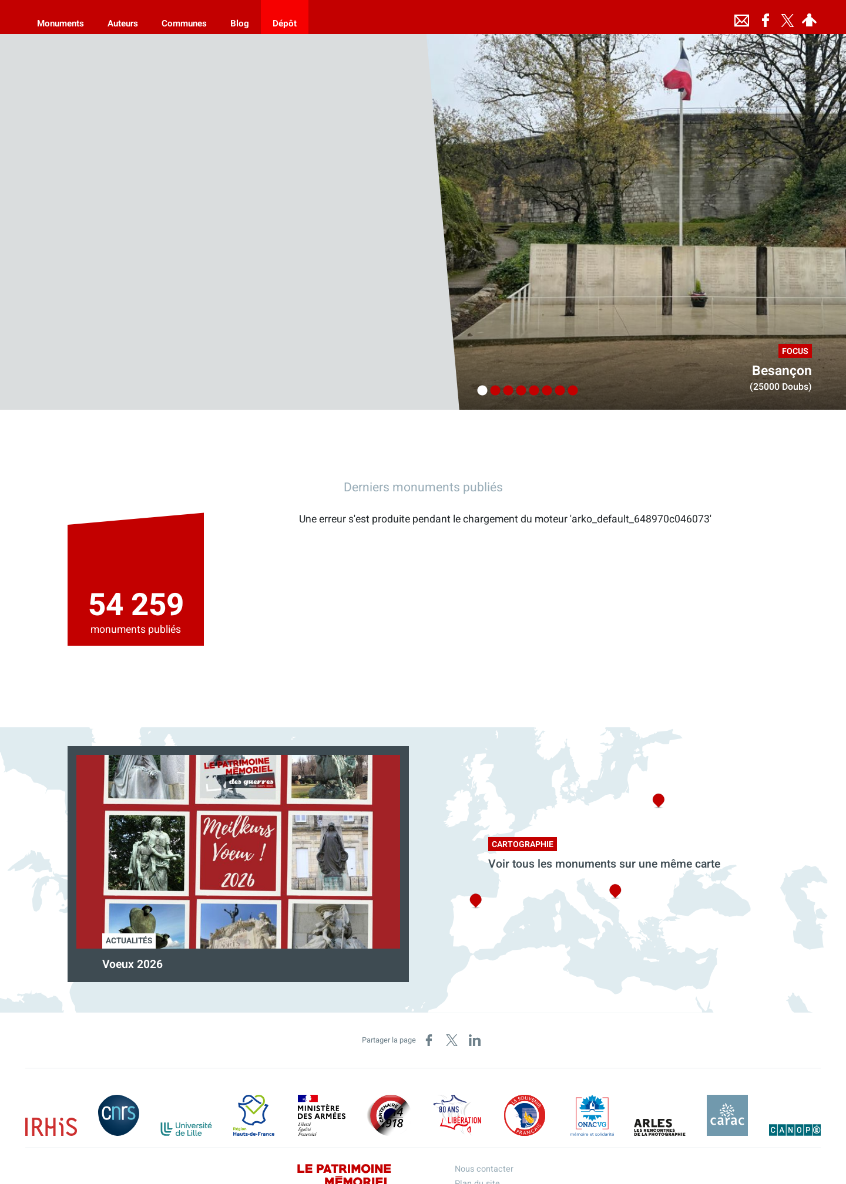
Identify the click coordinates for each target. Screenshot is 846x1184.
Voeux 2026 (132, 964)
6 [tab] (544, 391)
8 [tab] (570, 391)
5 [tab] (531, 391)
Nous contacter (484, 1169)
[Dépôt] (284, 17)
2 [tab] (492, 391)
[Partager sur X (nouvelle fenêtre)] (452, 1040)
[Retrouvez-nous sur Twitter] (788, 17)
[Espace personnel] (809, 17)
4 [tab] (518, 391)
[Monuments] (60, 17)
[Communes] (184, 17)
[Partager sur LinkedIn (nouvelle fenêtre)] (475, 1040)
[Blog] (240, 17)
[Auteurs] (123, 17)
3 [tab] (505, 391)
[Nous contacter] (742, 17)
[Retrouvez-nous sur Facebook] (765, 17)
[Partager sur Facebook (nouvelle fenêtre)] (429, 1040)
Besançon (782, 371)
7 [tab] (557, 391)
